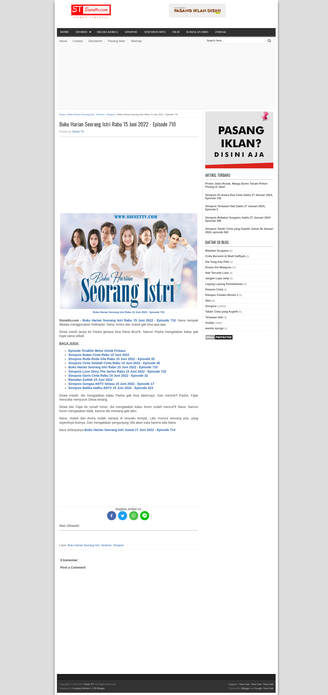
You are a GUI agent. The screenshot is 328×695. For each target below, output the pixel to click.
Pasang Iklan (116, 41)
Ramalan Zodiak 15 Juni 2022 (90, 379)
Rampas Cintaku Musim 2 (221, 295)
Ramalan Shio (197, 32)
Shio (208, 300)
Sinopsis (131, 32)
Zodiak (220, 32)
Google (258, 688)
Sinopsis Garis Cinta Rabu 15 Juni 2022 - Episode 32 (108, 375)
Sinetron (100, 114)
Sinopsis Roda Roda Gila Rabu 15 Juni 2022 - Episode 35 (111, 359)
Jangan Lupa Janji (217, 278)
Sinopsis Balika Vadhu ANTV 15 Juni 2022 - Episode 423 (110, 388)
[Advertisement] (166, 77)
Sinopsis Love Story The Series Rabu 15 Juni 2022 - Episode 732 (117, 371)
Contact (78, 41)
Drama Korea (107, 32)
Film (175, 32)
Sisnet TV (78, 131)
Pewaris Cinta (214, 289)
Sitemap (136, 41)
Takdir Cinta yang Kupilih (221, 311)
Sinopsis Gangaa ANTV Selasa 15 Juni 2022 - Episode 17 (111, 384)
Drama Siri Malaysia (218, 267)
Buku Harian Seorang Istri (81, 114)
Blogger (246, 688)
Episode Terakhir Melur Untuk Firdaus (97, 351)
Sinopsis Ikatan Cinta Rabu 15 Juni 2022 (98, 355)
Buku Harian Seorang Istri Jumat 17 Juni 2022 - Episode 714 (130, 430)
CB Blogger (99, 688)
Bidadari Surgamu (217, 250)
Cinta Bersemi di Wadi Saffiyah (225, 256)
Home (64, 32)
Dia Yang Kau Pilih (217, 262)
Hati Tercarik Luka (217, 272)
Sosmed (81, 32)
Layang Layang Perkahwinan (224, 284)
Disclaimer (95, 41)
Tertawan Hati (214, 317)
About (63, 41)
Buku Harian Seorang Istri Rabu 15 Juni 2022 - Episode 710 (117, 124)
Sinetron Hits (155, 32)
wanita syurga (214, 328)
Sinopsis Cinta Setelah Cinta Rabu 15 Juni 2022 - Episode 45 (114, 363)
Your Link (244, 684)
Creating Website (81, 688)
